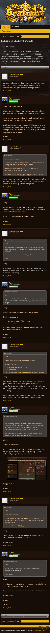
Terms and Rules (36, 628)
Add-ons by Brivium (39, 630)
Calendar (15, 27)
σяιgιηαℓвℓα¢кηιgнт (16, 74)
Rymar (11, 98)
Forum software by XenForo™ (25, 630)
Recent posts (6, 31)
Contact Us (42, 626)
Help (47, 626)
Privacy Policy (45, 628)
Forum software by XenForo (9, 630)
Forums (6, 27)
